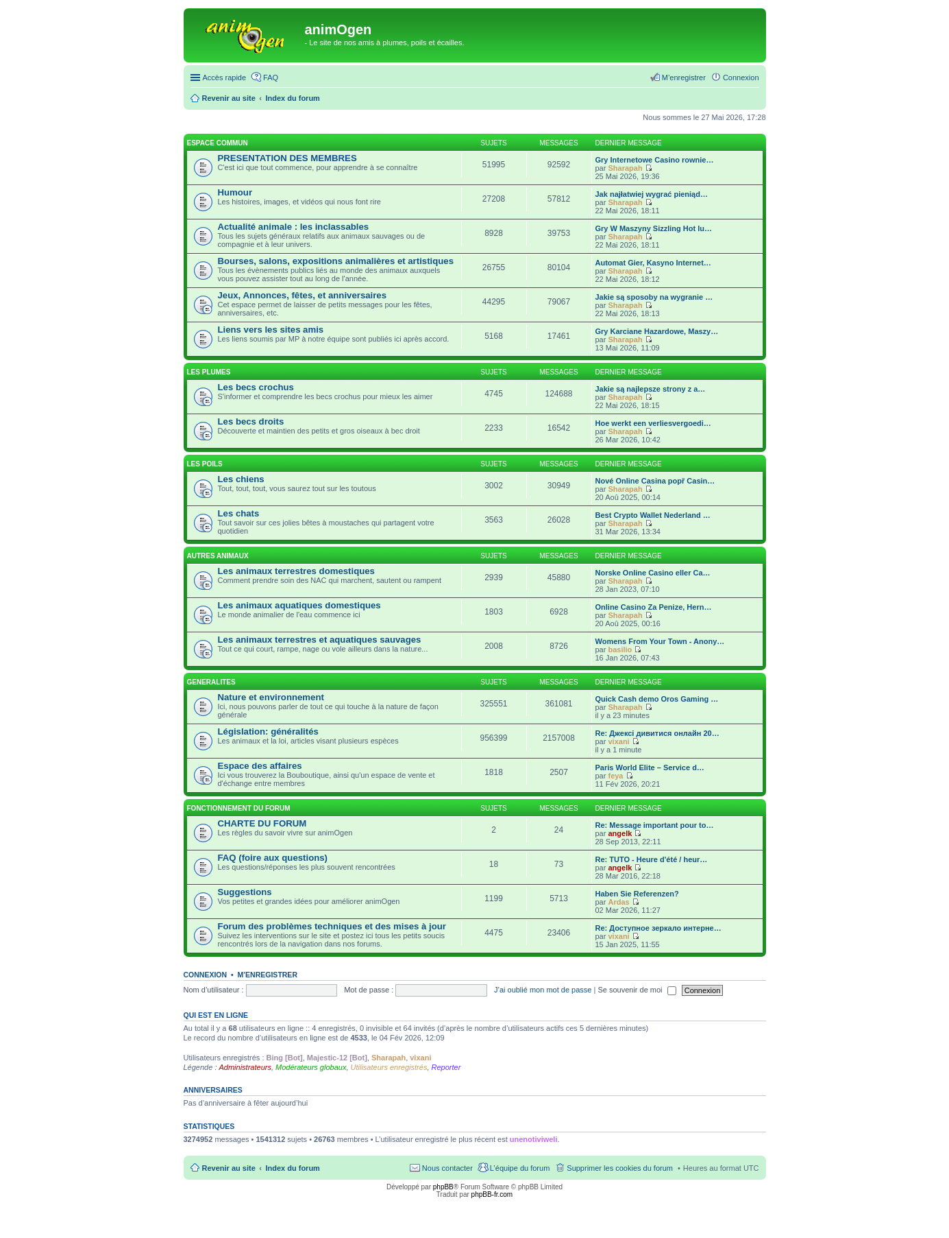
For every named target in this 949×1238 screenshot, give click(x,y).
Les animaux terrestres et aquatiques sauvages (319, 639)
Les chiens (241, 479)
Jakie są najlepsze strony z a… (650, 389)
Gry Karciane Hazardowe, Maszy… (657, 331)
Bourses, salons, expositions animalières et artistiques (336, 261)
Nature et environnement (271, 697)
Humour (235, 192)
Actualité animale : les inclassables (293, 227)
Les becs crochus (256, 387)
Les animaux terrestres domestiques (296, 571)
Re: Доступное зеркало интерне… (658, 928)
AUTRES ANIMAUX (218, 556)
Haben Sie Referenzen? (637, 894)
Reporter (446, 1067)
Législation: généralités (268, 731)
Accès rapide (225, 77)
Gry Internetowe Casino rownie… (654, 160)
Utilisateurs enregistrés (389, 1067)
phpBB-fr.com (492, 1194)
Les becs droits (251, 421)
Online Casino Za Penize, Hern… (653, 607)
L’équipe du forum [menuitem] (520, 1168)
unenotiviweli (534, 1139)
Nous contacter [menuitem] (447, 1168)
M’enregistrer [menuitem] (684, 77)
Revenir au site (229, 1168)
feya (615, 776)
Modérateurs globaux (310, 1067)
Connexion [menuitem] (741, 77)
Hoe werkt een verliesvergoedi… (653, 423)
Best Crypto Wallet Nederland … (653, 515)
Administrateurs (245, 1067)
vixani (618, 741)
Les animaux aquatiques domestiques (299, 605)
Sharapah (625, 168)
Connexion (205, 975)
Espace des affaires (260, 766)
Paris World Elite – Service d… (649, 767)
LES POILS (205, 464)
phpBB (443, 1187)
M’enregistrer (267, 975)
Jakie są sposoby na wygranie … (654, 297)
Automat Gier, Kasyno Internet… (653, 263)
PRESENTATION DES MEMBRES (287, 158)
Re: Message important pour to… (654, 825)
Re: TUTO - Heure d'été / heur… (651, 859)
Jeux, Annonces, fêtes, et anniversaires (302, 295)
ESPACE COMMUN (217, 143)
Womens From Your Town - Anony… (660, 641)
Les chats (239, 513)
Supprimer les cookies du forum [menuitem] (620, 1168)
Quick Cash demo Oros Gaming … (657, 699)
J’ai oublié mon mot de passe (542, 990)
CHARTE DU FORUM (262, 823)
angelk (620, 833)
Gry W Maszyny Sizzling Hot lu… (654, 228)
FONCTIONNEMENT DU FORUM (239, 808)
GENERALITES (211, 682)
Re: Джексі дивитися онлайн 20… (657, 733)
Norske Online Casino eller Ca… (653, 573)
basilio (620, 649)
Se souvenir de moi (636, 990)
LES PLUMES (209, 372)
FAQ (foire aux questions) (273, 858)
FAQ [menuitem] (270, 77)
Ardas (618, 902)
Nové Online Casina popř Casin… (655, 481)
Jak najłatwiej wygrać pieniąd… (651, 194)
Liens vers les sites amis (271, 329)
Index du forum (292, 1168)
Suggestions (245, 892)
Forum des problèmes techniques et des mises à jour (332, 926)
